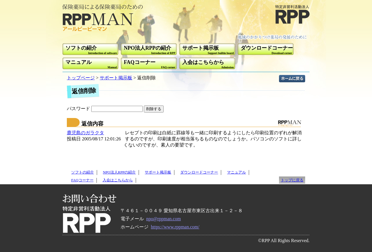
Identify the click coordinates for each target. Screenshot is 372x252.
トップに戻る (292, 180)
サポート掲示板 (116, 77)
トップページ (81, 77)
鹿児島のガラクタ (85, 132)
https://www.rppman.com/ (175, 226)
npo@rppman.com (163, 218)
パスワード (105, 108)
